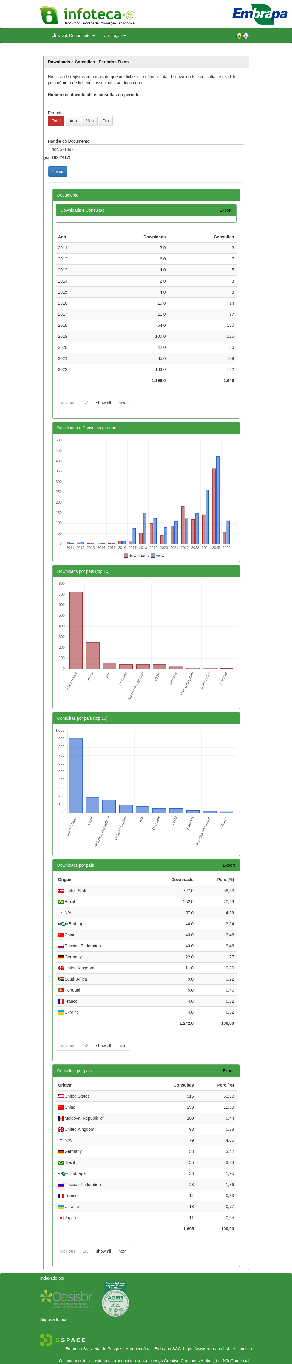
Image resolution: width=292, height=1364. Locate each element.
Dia (106, 121)
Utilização (115, 35)
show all (103, 403)
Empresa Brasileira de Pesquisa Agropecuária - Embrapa (118, 1337)
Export (225, 210)
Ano (73, 121)
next (122, 403)
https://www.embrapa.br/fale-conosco (217, 1337)
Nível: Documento (73, 35)
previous (67, 403)
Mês (90, 121)
